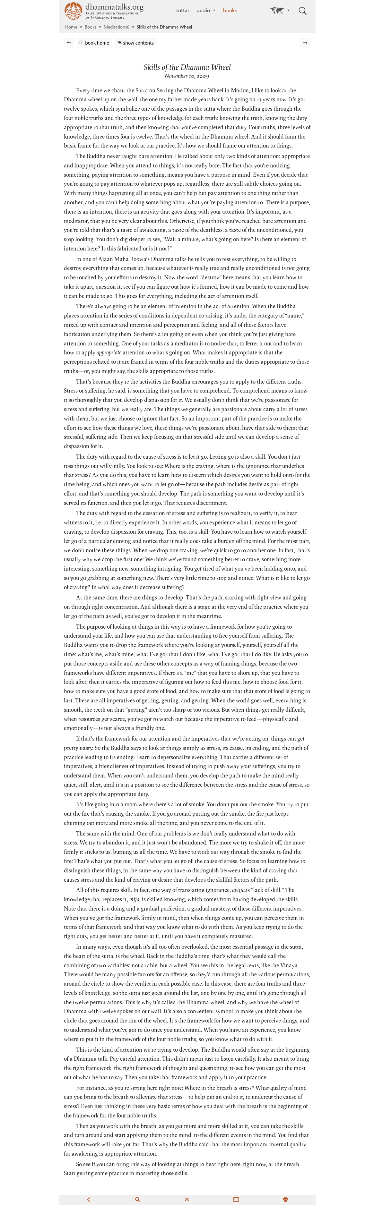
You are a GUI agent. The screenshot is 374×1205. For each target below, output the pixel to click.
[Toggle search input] (302, 11)
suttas (182, 10)
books (230, 10)
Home (71, 27)
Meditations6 (116, 27)
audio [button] (204, 10)
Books (90, 27)
